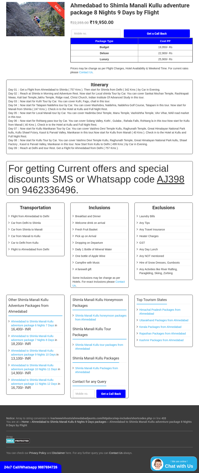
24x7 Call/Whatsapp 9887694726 (30, 467)
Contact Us (86, 72)
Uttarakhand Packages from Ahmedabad (163, 320)
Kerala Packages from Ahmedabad (160, 326)
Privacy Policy (37, 452)
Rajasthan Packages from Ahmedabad (162, 333)
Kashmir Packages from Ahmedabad (161, 340)
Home (25, 421)
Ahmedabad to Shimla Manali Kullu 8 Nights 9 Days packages (69, 421)
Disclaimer (58, 452)
